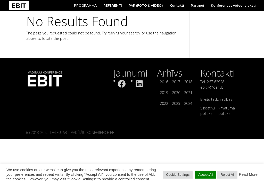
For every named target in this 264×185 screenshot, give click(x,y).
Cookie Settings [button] (177, 175)
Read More (248, 174)
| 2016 (162, 81)
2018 (188, 81)
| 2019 (162, 92)
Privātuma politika (226, 111)
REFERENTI (112, 5)
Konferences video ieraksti (233, 5)
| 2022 (162, 103)
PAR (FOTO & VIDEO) (146, 5)
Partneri (197, 5)
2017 (176, 81)
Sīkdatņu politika (207, 111)
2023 (176, 103)
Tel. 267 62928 (212, 81)
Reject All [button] (227, 175)
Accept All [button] (205, 175)
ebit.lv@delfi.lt (211, 87)
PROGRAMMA (85, 5)
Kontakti (177, 5)
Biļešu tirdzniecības (216, 99)
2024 (187, 103)
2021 (188, 92)
